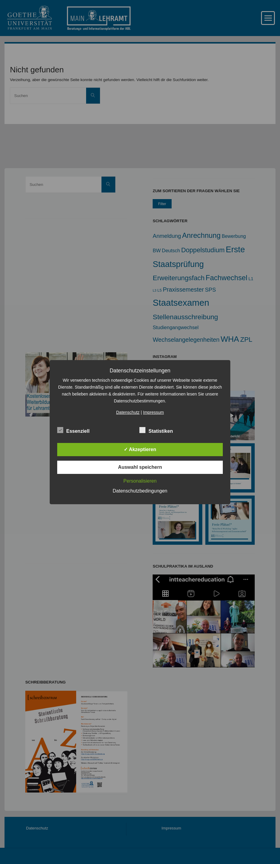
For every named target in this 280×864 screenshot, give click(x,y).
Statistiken (156, 430)
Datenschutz (128, 412)
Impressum (153, 412)
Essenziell (73, 430)
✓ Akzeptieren (140, 449)
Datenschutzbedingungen (140, 490)
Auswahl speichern (140, 467)
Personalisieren (140, 481)
